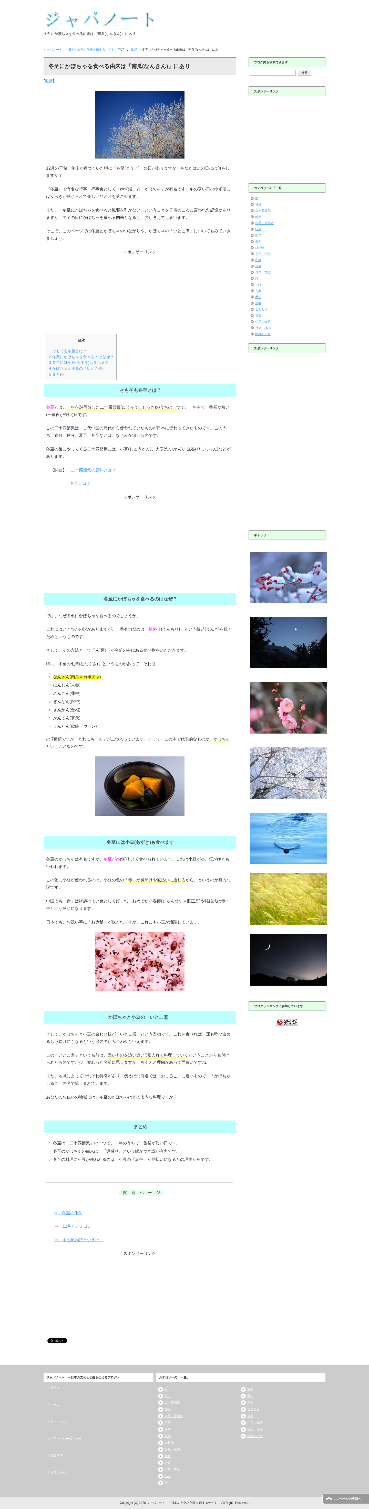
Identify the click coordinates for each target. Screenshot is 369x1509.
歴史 (258, 297)
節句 (258, 235)
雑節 (258, 217)
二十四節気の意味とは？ (93, 470)
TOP (84, 49)
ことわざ (261, 309)
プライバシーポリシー (65, 1438)
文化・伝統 (263, 254)
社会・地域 (263, 328)
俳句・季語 (263, 272)
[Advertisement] (139, 292)
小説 (258, 284)
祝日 (258, 204)
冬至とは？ (80, 483)
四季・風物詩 (264, 223)
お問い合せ (58, 1472)
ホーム (55, 1404)
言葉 (258, 315)
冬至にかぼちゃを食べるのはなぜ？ (81, 357)
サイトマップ (59, 1421)
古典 (258, 291)
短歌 (258, 266)
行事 (258, 229)
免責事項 (56, 1455)
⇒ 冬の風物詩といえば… (79, 1240)
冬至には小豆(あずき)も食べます (79, 362)
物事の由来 (263, 334)
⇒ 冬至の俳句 (68, 1213)
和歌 (258, 260)
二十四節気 (263, 210)
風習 (49, 81)
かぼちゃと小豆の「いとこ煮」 (77, 368)
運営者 (55, 1388)
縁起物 (259, 247)
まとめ (56, 374)
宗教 (258, 303)
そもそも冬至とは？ (68, 351)
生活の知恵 (263, 321)
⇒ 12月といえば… (73, 1226)
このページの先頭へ (347, 1499)
